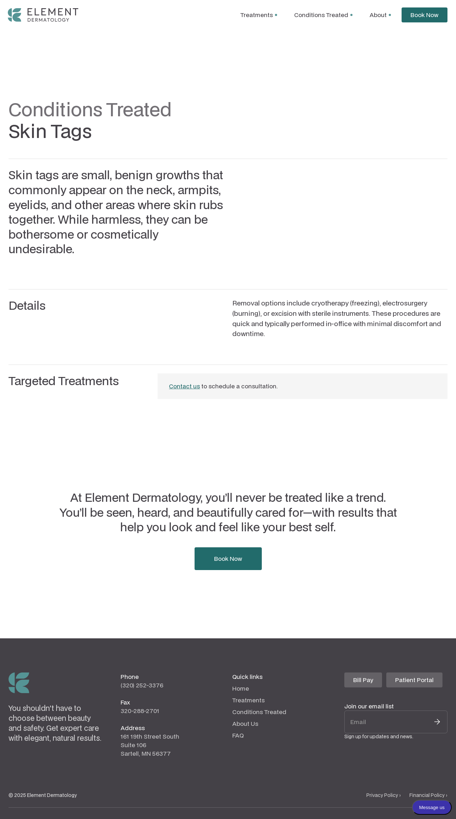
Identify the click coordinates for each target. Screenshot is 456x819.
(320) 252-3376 (142, 685)
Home (240, 688)
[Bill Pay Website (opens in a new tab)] (363, 679)
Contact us (184, 386)
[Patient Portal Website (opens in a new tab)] (414, 679)
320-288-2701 (140, 711)
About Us (245, 723)
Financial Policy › (428, 795)
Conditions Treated (259, 712)
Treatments (248, 700)
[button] (258, 14)
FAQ (238, 735)
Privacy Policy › (383, 795)
